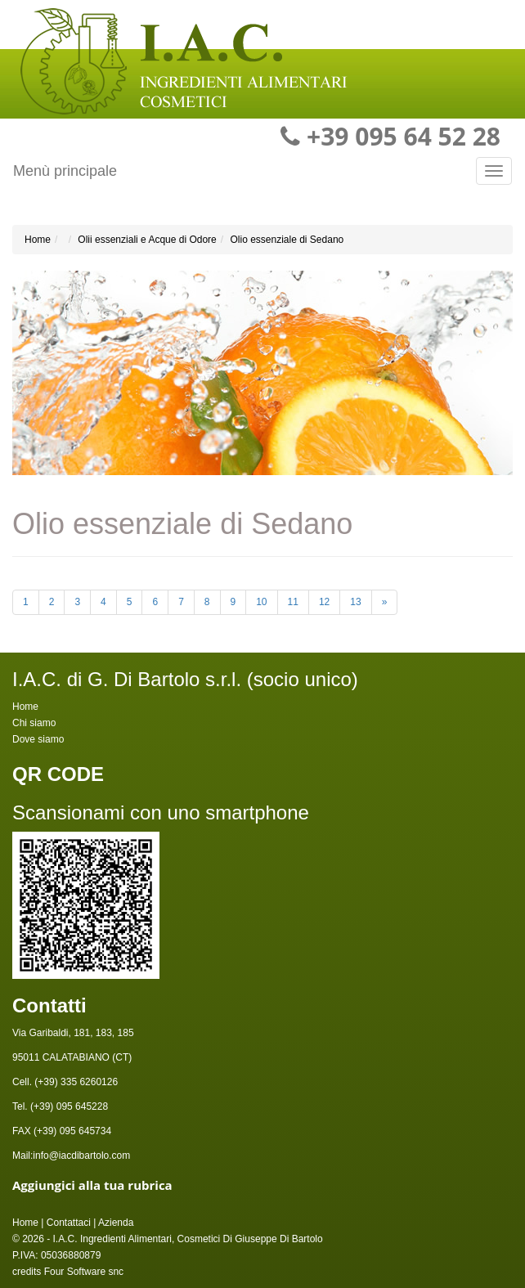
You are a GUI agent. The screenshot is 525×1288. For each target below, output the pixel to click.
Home (38, 239)
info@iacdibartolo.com (81, 1155)
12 (324, 602)
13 (355, 602)
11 (293, 602)
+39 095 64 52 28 (403, 136)
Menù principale (65, 171)
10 (261, 602)
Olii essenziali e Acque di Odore (147, 239)
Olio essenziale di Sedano (286, 239)
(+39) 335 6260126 (75, 1082)
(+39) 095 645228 (68, 1106)
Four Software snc (83, 1271)
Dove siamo (38, 739)
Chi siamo (34, 723)
